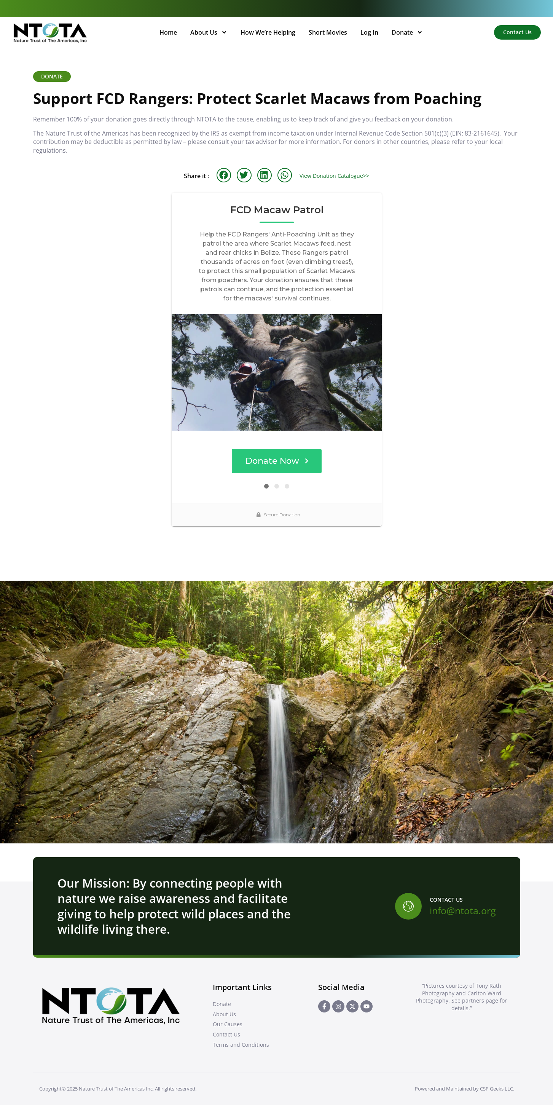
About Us (208, 32)
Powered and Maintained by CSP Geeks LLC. (464, 1088)
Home (168, 32)
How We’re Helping (268, 32)
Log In (369, 32)
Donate (407, 32)
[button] (224, 175)
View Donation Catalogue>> (334, 175)
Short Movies (328, 32)
